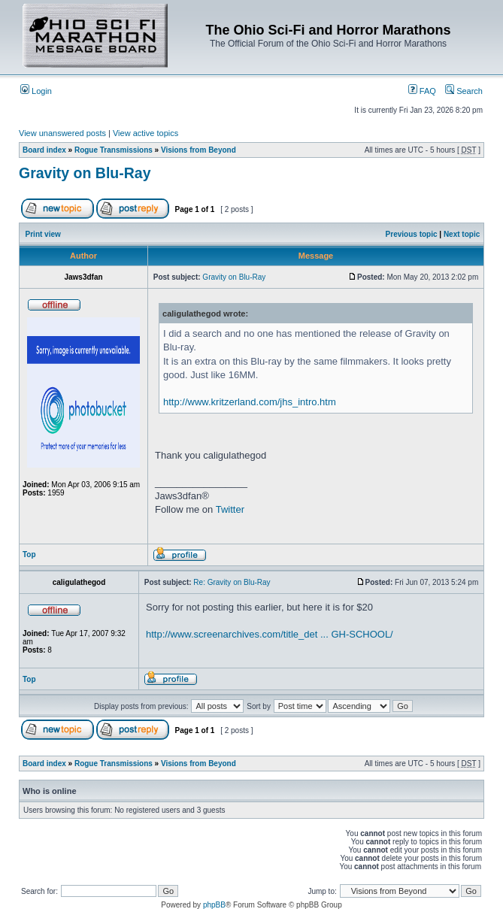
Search (464, 90)
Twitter (230, 509)
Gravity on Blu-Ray (85, 173)
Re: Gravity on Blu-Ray (231, 582)
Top (29, 554)
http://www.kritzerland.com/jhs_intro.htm (249, 402)
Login (36, 90)
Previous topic (412, 234)
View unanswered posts (62, 133)
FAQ (422, 90)
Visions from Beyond (198, 150)
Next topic (462, 234)
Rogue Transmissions (113, 150)
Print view (43, 234)
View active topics (145, 133)
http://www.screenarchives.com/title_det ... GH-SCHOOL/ (269, 634)
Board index (44, 150)
